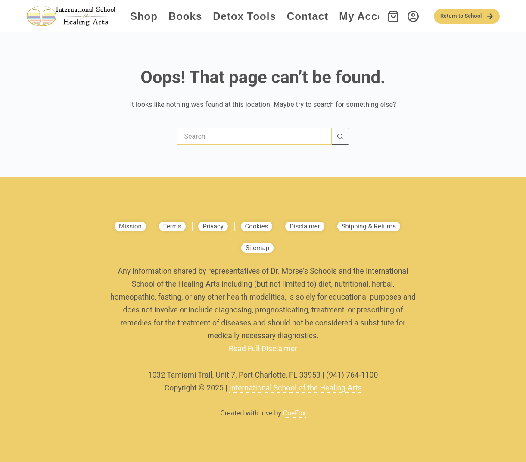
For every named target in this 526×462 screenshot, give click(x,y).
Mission (130, 226)
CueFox (294, 413)
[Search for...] (254, 136)
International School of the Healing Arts (295, 388)
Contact (307, 16)
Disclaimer (304, 226)
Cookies (256, 226)
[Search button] (340, 136)
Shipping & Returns (369, 226)
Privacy (212, 226)
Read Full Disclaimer (263, 348)
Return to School (466, 15)
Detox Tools (244, 16)
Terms (172, 226)
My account (370, 16)
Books (185, 16)
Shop (144, 16)
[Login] (413, 16)
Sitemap (257, 248)
